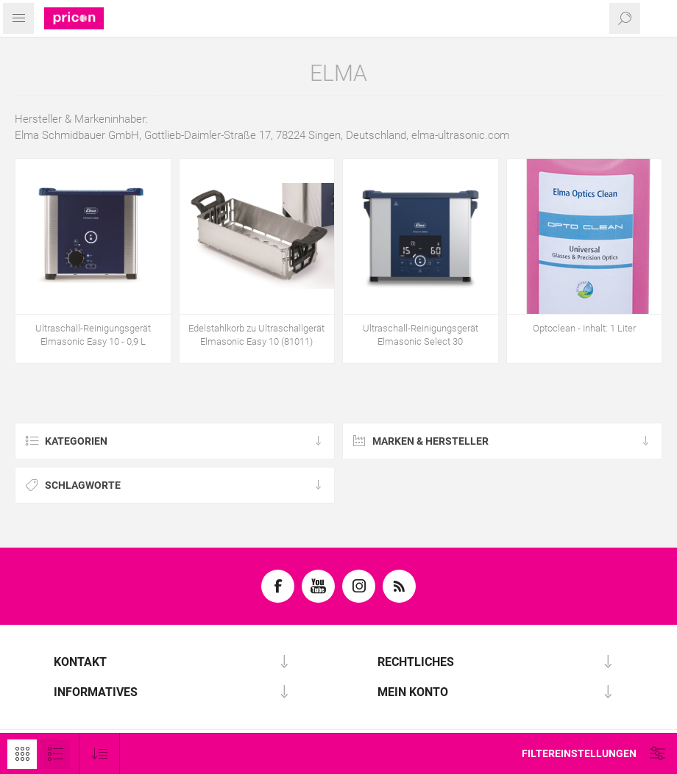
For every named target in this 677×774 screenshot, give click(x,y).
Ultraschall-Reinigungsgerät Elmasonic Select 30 (420, 335)
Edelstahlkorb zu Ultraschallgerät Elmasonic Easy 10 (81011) (256, 335)
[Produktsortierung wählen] (99, 754)
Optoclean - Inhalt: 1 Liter (584, 328)
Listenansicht (55, 754)
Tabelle (22, 754)
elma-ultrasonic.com (460, 135)
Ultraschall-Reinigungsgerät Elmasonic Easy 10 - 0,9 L (93, 335)
